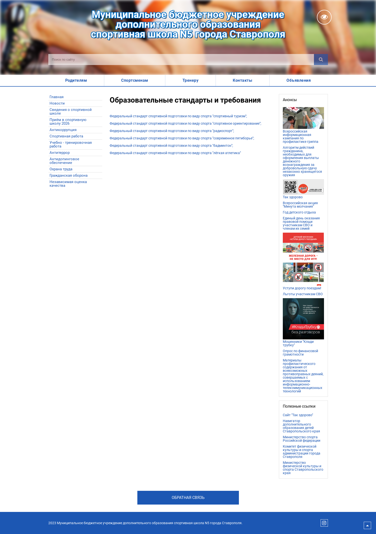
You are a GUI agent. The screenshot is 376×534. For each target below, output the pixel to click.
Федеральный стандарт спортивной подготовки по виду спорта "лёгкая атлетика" (175, 153)
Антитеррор (60, 152)
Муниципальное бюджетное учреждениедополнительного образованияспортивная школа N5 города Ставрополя (188, 24)
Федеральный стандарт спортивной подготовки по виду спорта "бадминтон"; (171, 145)
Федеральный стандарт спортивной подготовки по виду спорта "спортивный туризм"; (178, 116)
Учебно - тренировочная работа (71, 144)
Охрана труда (61, 169)
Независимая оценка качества (68, 184)
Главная (57, 97)
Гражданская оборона (69, 175)
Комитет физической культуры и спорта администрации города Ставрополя (301, 451)
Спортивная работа (66, 136)
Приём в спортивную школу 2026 (68, 122)
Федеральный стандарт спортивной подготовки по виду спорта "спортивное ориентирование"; (185, 123)
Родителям (76, 80)
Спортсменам (134, 80)
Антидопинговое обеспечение (64, 161)
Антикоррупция (63, 130)
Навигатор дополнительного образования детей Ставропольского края (301, 426)
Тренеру (190, 80)
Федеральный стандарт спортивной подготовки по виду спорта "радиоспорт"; (172, 131)
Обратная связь (188, 497)
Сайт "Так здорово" (298, 415)
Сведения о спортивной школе (71, 111)
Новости (57, 103)
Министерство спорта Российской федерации (301, 438)
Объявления (298, 80)
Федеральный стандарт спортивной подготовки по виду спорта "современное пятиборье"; (182, 138)
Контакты (242, 80)
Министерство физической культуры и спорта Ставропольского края (303, 468)
